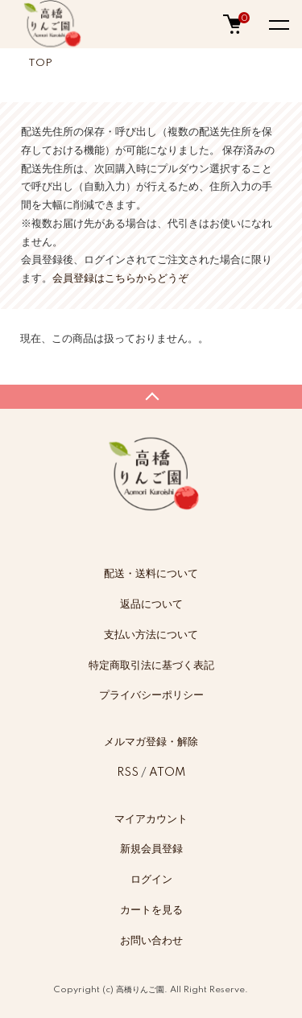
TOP (40, 63)
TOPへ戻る (151, 397)
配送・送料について (151, 573)
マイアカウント (151, 819)
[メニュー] (278, 24)
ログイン (151, 879)
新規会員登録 (151, 849)
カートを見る (151, 910)
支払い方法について (151, 635)
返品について (151, 604)
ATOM (167, 772)
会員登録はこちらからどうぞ (120, 278)
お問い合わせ (151, 940)
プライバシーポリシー (151, 695)
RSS (128, 772)
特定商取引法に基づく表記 (151, 665)
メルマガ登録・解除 (151, 742)
